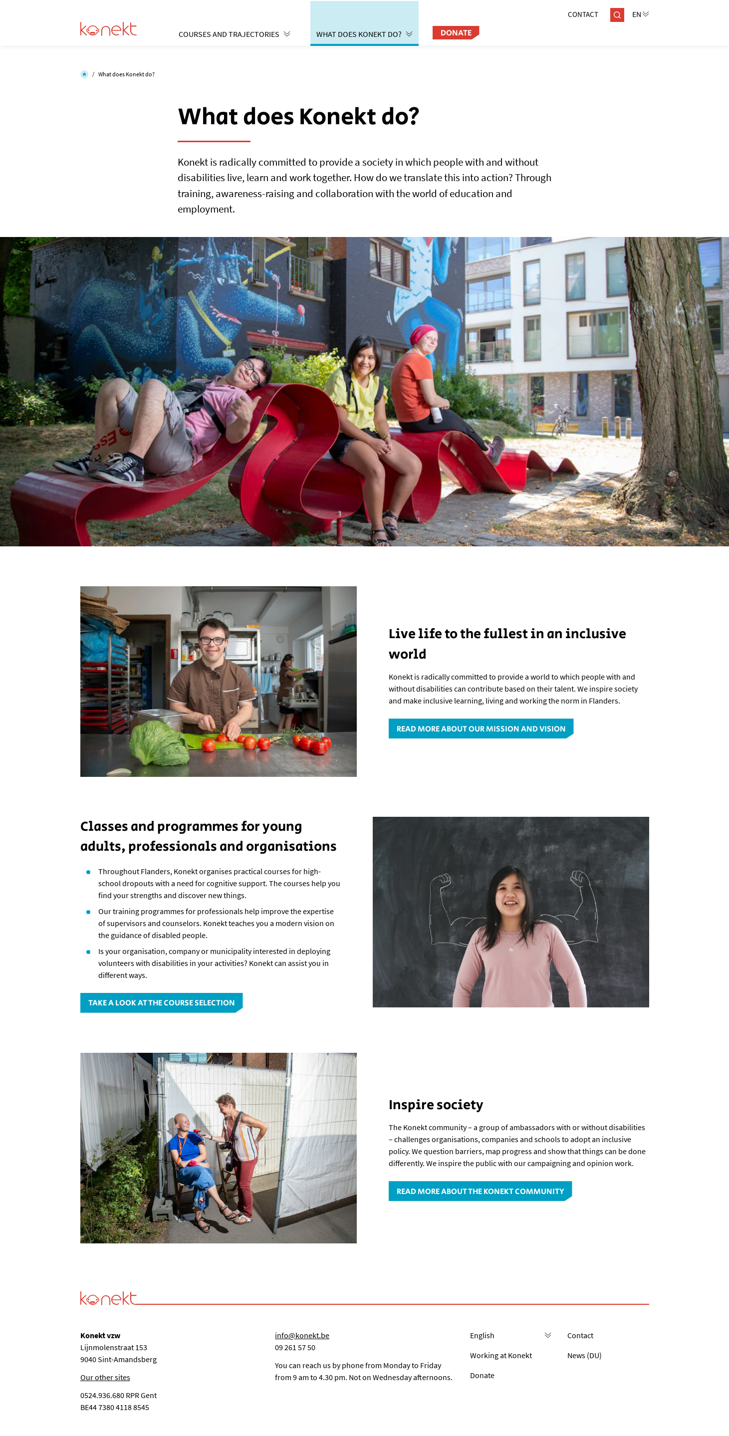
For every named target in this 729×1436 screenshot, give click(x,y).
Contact (583, 14)
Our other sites (105, 1377)
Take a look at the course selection (161, 1003)
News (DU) (584, 1355)
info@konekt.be (302, 1335)
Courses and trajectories (234, 34)
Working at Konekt (501, 1355)
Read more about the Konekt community (480, 1191)
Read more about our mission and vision (481, 729)
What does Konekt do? (364, 34)
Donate (456, 33)
